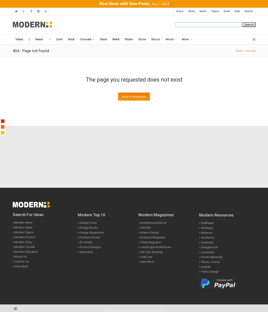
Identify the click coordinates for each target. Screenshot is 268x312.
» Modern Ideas (22, 227)
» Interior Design (148, 232)
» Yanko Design (209, 271)
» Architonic (206, 237)
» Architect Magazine (151, 237)
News (203, 11)
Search (248, 11)
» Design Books (88, 227)
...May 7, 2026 (158, 4)
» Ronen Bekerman (211, 257)
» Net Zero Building (150, 252)
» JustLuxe (145, 256)
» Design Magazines (91, 232)
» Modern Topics (23, 232)
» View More (20, 266)
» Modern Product (24, 237)
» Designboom (208, 247)
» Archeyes (206, 228)
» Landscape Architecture (154, 247)
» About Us (20, 256)
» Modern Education (25, 251)
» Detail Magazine (149, 242)
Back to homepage (134, 96)
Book (227, 11)
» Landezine (206, 252)
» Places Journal (209, 262)
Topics (215, 11)
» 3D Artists (85, 242)
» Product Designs (89, 247)
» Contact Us (21, 261)
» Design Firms (87, 222)
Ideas (191, 11)
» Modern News (22, 222)
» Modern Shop (22, 242)
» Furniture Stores (89, 237)
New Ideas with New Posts (124, 3)
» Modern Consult (24, 247)
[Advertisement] (134, 157)
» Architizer (206, 242)
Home (179, 11)
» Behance (205, 232)
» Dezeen (205, 266)
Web (237, 11)
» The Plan (144, 227)
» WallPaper (206, 223)
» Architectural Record (152, 222)
